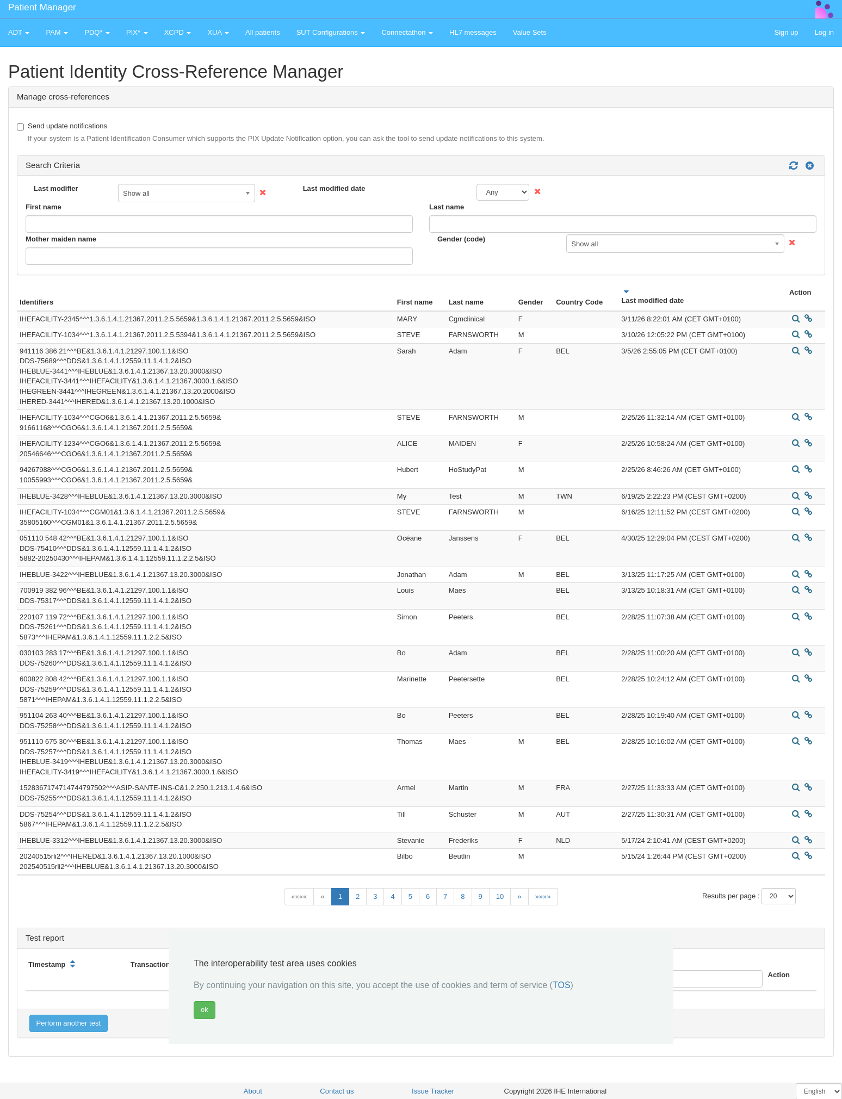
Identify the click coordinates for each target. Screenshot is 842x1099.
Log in (824, 32)
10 (500, 896)
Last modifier (56, 188)
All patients (262, 32)
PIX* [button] (137, 32)
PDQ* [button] (97, 32)
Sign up (786, 32)
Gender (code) (461, 239)
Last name (446, 207)
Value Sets (530, 32)
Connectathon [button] (407, 32)
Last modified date (334, 188)
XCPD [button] (177, 32)
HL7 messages (473, 32)
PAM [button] (57, 32)
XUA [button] (218, 32)
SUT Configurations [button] (331, 32)
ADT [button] (18, 32)
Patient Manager (42, 7)
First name (43, 207)
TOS (562, 985)
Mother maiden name (61, 239)
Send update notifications (280, 133)
